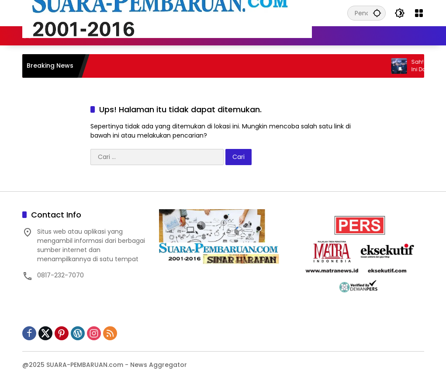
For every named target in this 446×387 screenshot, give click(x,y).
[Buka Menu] (419, 13)
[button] (377, 13)
